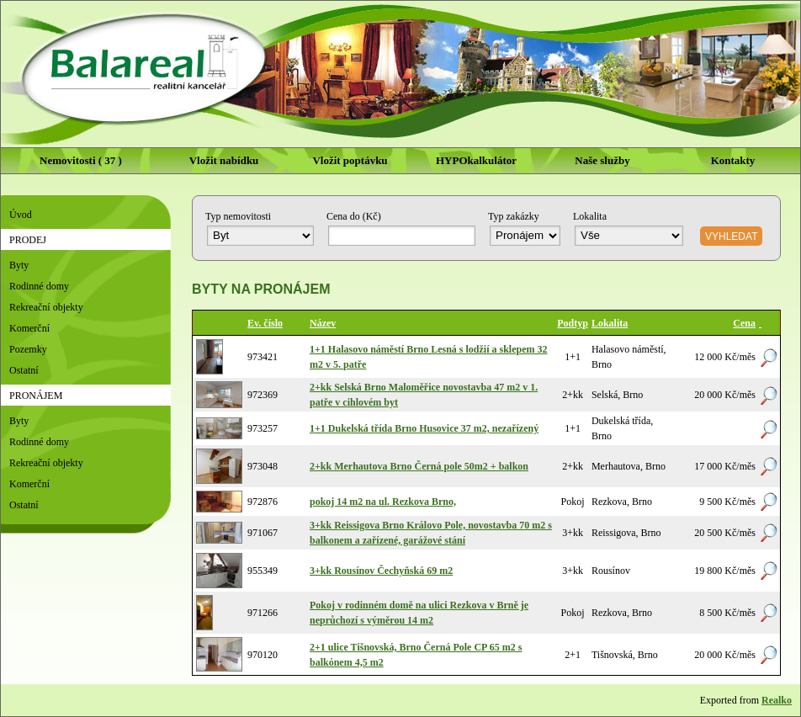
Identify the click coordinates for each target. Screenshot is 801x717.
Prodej (27, 240)
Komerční (29, 328)
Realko (776, 700)
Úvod (20, 214)
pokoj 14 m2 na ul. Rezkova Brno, (383, 501)
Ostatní (24, 370)
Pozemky (28, 349)
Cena (744, 323)
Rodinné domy (39, 286)
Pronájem (35, 395)
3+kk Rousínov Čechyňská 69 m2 (381, 570)
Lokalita (609, 323)
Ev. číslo (265, 323)
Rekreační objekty (46, 307)
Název (323, 323)
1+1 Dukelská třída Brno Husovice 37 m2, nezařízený (424, 428)
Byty (19, 265)
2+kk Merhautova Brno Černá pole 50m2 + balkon (419, 466)
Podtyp (572, 323)
